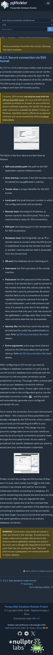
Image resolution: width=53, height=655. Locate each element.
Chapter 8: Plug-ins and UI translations (34, 37)
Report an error (47, 571)
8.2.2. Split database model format (18, 580)
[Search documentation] (50, 29)
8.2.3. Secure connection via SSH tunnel (23, 59)
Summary (12, 37)
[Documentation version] (26, 25)
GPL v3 (35, 618)
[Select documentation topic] (26, 20)
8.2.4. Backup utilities (41, 587)
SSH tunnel (8, 67)
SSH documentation (29, 334)
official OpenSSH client (13, 100)
